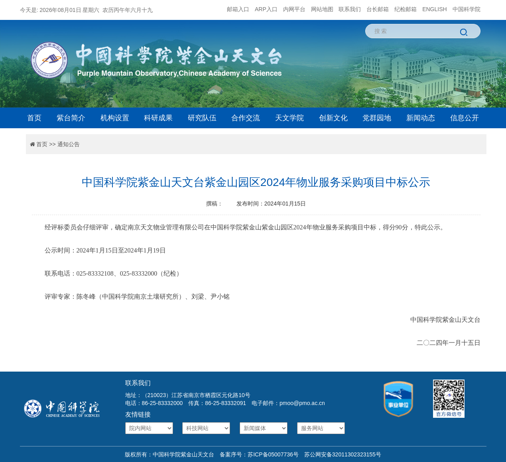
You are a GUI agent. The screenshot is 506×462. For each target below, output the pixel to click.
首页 (34, 118)
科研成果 (158, 118)
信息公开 (464, 118)
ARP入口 (266, 9)
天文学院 (289, 118)
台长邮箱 (377, 9)
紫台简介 (71, 118)
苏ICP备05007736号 (273, 454)
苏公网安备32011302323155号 (340, 454)
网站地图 (322, 9)
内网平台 (294, 9)
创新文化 (333, 118)
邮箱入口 (238, 9)
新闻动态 (420, 118)
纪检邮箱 (405, 9)
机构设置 (114, 118)
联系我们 (350, 9)
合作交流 (245, 118)
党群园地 (376, 118)
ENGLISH (434, 9)
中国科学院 (466, 9)
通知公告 (68, 144)
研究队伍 (202, 118)
